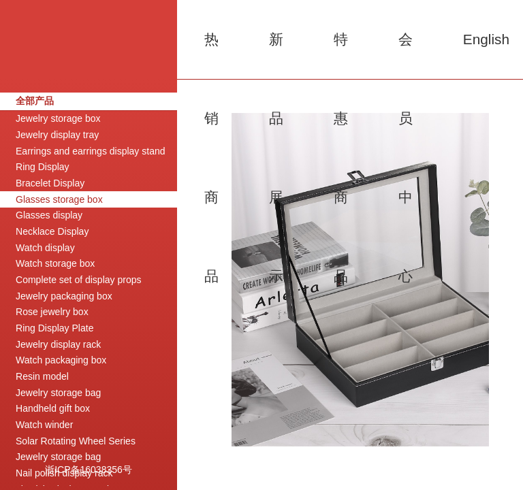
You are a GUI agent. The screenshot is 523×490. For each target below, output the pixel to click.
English (486, 39)
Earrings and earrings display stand (90, 151)
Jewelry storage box (58, 118)
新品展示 (276, 55)
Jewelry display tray (57, 134)
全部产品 (35, 100)
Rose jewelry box (52, 311)
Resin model (42, 376)
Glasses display (49, 215)
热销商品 (211, 55)
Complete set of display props (78, 279)
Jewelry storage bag (58, 392)
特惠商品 (341, 55)
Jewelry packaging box (64, 296)
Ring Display (42, 166)
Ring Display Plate (54, 328)
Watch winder (44, 424)
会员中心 (405, 55)
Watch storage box (55, 263)
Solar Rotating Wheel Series (76, 441)
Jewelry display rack (58, 344)
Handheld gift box (53, 408)
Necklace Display (52, 231)
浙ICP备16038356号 (88, 469)
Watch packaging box (61, 360)
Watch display (45, 247)
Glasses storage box (59, 199)
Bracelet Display (50, 183)
